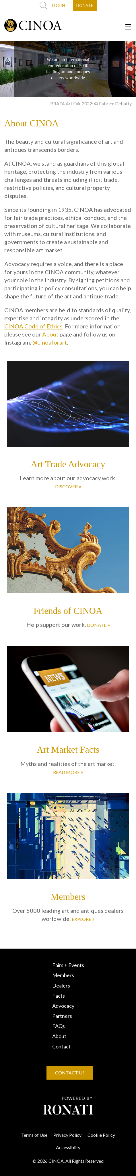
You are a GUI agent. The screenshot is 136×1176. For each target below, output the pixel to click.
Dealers (61, 985)
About (50, 334)
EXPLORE (83, 918)
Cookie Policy (101, 1135)
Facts (58, 995)
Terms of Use (34, 1135)
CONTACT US (70, 1072)
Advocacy (63, 1006)
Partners (62, 1016)
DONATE (84, 5)
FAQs (58, 1026)
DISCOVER (68, 486)
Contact (61, 1046)
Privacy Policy (67, 1135)
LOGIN (58, 5)
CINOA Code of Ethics (33, 326)
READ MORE (68, 771)
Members (63, 975)
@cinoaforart (49, 342)
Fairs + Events (68, 965)
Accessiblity (68, 1147)
